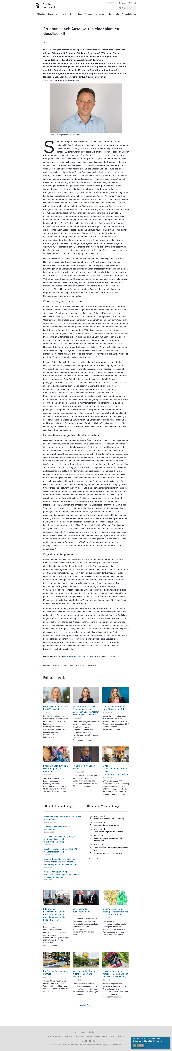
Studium (78, 14)
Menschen (100, 14)
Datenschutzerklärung (99, 1045)
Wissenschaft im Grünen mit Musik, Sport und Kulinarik (84, 974)
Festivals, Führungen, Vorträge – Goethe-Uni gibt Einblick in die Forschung (115, 974)
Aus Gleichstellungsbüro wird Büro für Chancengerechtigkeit (61, 850)
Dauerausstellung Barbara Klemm (106, 825)
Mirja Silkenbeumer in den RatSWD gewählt (55, 708)
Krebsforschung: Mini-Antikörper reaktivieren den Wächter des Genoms (115, 911)
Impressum (87, 1045)
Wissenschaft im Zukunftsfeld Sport (81, 910)
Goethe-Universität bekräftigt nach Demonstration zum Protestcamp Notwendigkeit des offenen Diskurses (60, 862)
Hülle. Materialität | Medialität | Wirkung (108, 832)
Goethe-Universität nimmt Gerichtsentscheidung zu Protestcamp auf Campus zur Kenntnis (62, 874)
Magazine (111, 3)
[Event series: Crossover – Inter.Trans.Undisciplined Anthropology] (104, 835)
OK (134, 1045)
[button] (86, 1005)
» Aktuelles (40, 14)
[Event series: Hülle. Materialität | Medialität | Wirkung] (104, 829)
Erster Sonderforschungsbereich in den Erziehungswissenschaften (115, 770)
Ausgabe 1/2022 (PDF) (78, 656)
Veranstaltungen (129, 14)
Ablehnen (140, 1045)
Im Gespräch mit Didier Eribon (84, 767)
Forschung (52, 14)
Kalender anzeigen (93, 858)
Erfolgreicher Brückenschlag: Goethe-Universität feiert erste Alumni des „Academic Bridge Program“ (54, 914)
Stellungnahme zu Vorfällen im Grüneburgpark (57, 828)
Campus (88, 14)
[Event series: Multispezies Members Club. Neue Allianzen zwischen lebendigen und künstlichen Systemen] (104, 816)
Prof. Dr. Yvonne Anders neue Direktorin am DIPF (113, 708)
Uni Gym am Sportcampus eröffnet (55, 972)
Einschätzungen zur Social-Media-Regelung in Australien (56, 768)
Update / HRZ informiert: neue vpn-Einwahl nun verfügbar (62, 818)
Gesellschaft (66, 14)
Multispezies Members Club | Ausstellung (109, 819)
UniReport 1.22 (75, 665)
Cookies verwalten (114, 1045)
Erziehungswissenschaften (56, 665)
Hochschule (113, 14)
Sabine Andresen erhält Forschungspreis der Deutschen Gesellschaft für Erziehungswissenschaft (86, 710)
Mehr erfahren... (157, 1041)
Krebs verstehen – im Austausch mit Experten (111, 847)
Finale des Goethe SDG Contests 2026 (108, 853)
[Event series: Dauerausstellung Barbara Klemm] (104, 822)
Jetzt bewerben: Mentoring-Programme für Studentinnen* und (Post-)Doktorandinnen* (61, 839)
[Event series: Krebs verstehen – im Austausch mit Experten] (104, 844)
